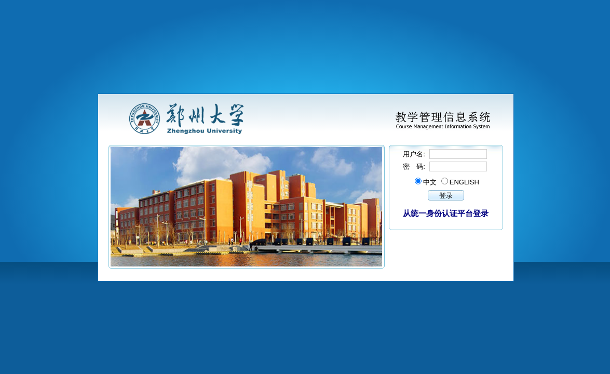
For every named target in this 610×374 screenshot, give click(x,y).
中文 (430, 182)
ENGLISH (464, 182)
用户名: (415, 154)
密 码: (415, 166)
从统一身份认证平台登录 (446, 213)
